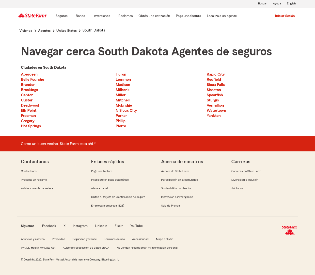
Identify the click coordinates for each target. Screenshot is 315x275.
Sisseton (214, 90)
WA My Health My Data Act (38, 247)
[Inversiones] (101, 16)
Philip (121, 121)
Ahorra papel (99, 188)
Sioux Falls (216, 85)
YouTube (136, 226)
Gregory (27, 121)
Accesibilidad (140, 239)
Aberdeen (29, 74)
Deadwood (30, 105)
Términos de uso (114, 239)
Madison (123, 85)
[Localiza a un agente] (221, 16)
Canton (27, 95)
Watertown (216, 111)
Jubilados (237, 188)
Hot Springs (31, 126)
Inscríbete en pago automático (110, 179)
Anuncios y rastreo (33, 239)
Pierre (121, 126)
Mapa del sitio (164, 239)
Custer (26, 100)
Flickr (119, 226)
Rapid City (216, 74)
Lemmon (123, 79)
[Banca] (80, 16)
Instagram (80, 226)
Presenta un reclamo (34, 179)
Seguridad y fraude (85, 239)
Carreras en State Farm (246, 171)
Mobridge (124, 105)
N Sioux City (126, 111)
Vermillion (215, 105)
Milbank (123, 90)
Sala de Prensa (170, 205)
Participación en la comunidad (179, 179)
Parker (121, 116)
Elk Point (28, 111)
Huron (121, 74)
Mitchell (123, 100)
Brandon (28, 85)
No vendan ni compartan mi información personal (147, 247)
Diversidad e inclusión (244, 179)
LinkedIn (101, 226)
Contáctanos (29, 171)
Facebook (49, 226)
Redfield (214, 79)
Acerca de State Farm (175, 171)
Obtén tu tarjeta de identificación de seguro (118, 196)
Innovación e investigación (177, 196)
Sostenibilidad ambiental (176, 188)
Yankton (214, 116)
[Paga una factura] (188, 16)
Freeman (28, 116)
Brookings (29, 90)
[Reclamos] (125, 16)
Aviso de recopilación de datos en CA (86, 247)
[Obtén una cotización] (154, 16)
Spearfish (215, 95)
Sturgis (213, 100)
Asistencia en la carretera (37, 188)
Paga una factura (101, 171)
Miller (121, 95)
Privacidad (58, 239)
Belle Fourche (32, 79)
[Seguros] (61, 16)
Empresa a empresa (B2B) (107, 205)
